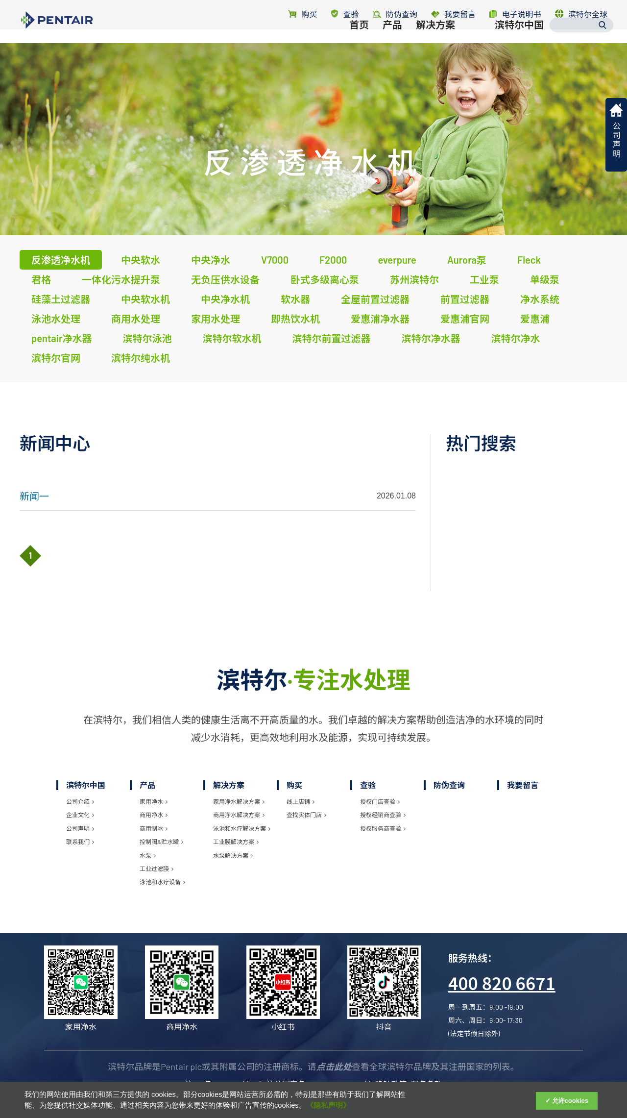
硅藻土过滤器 (60, 299)
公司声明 (80, 828)
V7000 (275, 260)
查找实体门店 (306, 814)
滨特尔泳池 (146, 338)
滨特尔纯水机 (140, 358)
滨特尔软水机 (231, 338)
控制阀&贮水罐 (161, 841)
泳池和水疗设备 (162, 881)
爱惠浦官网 (464, 318)
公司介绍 (80, 801)
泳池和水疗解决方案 (241, 828)
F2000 (333, 260)
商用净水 (154, 814)
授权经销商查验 (383, 814)
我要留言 (453, 14)
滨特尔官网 (55, 358)
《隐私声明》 (328, 1105)
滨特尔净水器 (430, 338)
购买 (302, 14)
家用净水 (154, 801)
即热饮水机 (295, 318)
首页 (359, 47)
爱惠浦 (535, 318)
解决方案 (435, 47)
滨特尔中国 (519, 47)
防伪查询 (449, 785)
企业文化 (80, 814)
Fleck (529, 260)
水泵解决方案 (233, 855)
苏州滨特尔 (414, 279)
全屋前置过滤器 (375, 299)
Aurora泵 (466, 260)
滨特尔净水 (515, 338)
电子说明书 (515, 14)
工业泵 (484, 279)
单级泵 (544, 279)
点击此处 (334, 1066)
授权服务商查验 (383, 828)
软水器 (295, 299)
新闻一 (34, 496)
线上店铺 (300, 801)
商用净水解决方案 (239, 814)
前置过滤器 (464, 299)
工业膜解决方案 (236, 841)
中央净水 (210, 260)
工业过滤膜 (156, 868)
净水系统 (539, 299)
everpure (397, 260)
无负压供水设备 (225, 279)
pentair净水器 (61, 338)
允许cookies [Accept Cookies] (570, 1100)
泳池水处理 (55, 318)
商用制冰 (154, 828)
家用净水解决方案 (239, 801)
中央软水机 (145, 299)
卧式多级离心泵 (324, 279)
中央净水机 (225, 299)
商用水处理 (135, 318)
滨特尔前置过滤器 (331, 338)
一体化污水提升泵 (121, 279)
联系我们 (80, 841)
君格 (41, 279)
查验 (345, 14)
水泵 (148, 855)
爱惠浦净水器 (380, 318)
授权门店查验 (380, 801)
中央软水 (140, 260)
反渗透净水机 (60, 260)
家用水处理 (215, 318)
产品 (392, 47)
